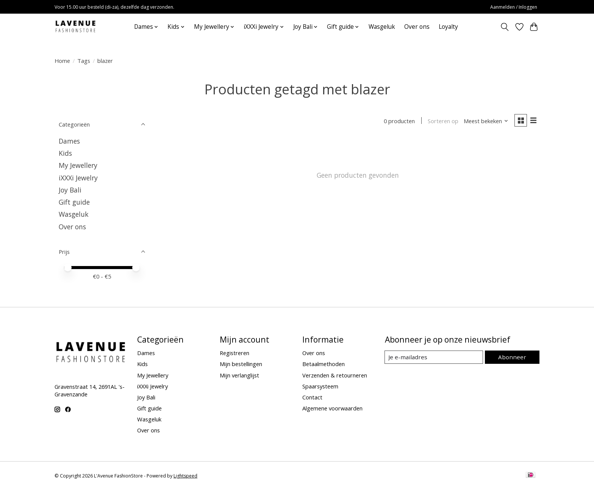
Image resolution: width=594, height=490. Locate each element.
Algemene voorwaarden (332, 408)
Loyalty (448, 27)
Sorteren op (442, 121)
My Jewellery (78, 165)
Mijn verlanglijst (239, 375)
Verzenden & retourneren (334, 375)
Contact (312, 397)
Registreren (234, 353)
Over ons (417, 27)
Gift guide (74, 202)
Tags (83, 60)
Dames (69, 141)
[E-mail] (435, 357)
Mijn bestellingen (241, 364)
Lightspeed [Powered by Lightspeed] (185, 476)
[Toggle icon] (504, 27)
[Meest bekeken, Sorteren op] (485, 121)
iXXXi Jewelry (78, 177)
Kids (65, 153)
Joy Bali (70, 189)
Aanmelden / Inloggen (513, 7)
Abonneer (513, 357)
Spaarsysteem (320, 386)
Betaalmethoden (323, 364)
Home (62, 60)
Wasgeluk (382, 27)
